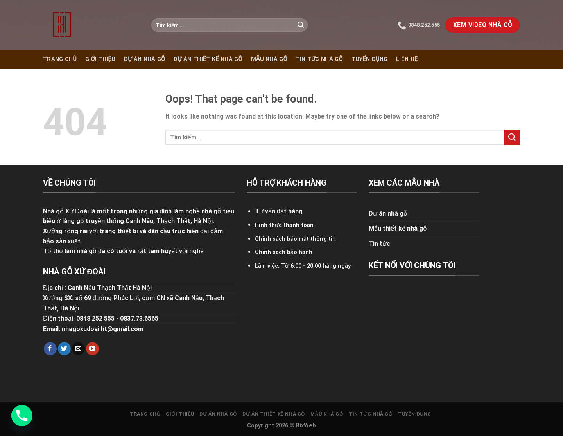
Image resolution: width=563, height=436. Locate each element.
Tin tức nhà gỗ (319, 59)
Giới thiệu (100, 59)
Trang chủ (60, 59)
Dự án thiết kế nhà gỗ (208, 59)
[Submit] (300, 25)
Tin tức (379, 243)
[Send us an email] (78, 348)
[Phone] (21, 415)
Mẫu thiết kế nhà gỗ (398, 228)
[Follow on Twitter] (64, 348)
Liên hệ (407, 59)
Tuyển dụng (369, 59)
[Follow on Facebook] (50, 348)
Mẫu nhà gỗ (269, 59)
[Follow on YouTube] (92, 348)
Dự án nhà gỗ (144, 59)
